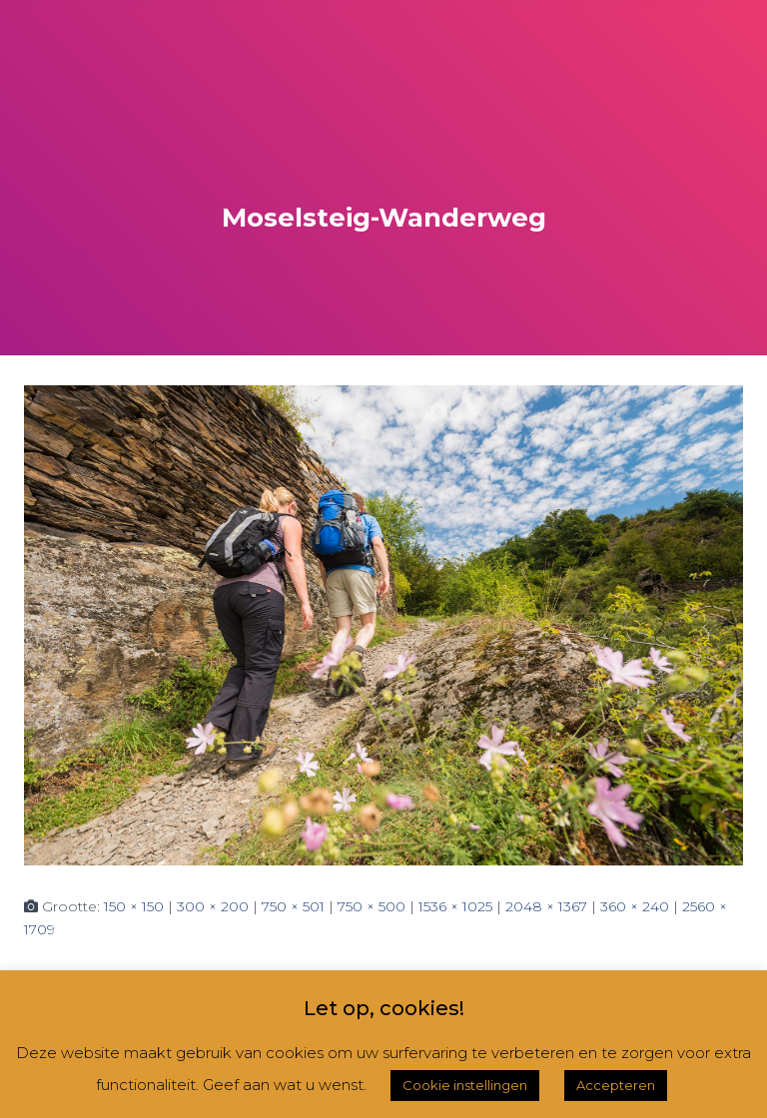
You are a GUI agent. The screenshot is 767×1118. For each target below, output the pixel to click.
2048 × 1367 (546, 906)
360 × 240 (634, 906)
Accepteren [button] (615, 1085)
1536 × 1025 (455, 906)
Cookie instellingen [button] (464, 1085)
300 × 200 (213, 906)
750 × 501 (293, 906)
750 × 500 (371, 906)
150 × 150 (134, 906)
